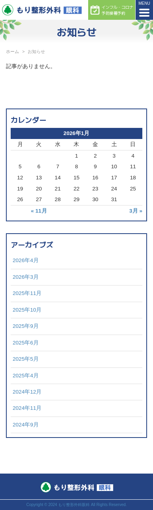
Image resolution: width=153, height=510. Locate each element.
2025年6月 (26, 343)
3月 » (135, 211)
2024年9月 (26, 425)
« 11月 (39, 211)
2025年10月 (27, 310)
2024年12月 (27, 392)
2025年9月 (26, 326)
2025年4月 (26, 376)
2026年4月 (26, 260)
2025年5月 (26, 359)
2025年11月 (27, 293)
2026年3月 (26, 277)
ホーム (12, 51)
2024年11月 (27, 408)
